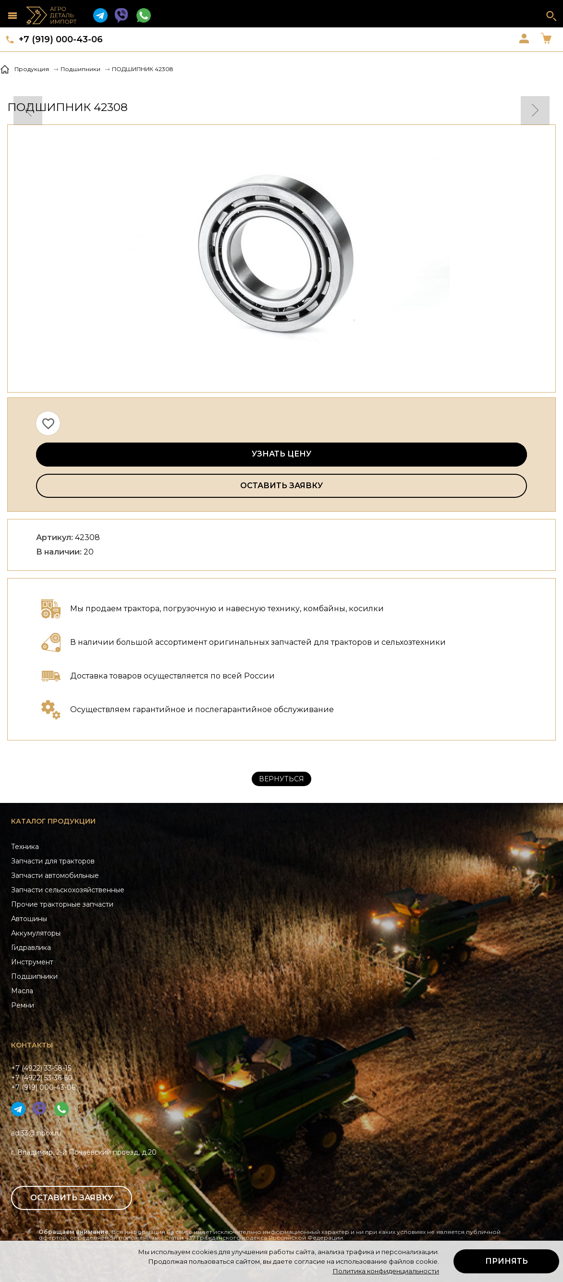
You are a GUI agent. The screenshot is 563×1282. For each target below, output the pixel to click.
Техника (25, 846)
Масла (22, 990)
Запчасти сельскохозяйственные (67, 890)
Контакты (32, 1045)
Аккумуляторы (36, 933)
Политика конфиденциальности (385, 1271)
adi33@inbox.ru (36, 1133)
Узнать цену (281, 453)
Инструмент (32, 962)
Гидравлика (31, 947)
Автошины (29, 918)
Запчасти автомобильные (55, 875)
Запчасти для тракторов (53, 861)
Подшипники (34, 976)
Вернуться (281, 779)
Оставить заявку (281, 485)
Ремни (22, 1005)
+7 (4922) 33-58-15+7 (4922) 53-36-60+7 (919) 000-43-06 (43, 1078)
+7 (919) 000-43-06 (61, 39)
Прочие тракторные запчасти (62, 904)
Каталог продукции (53, 821)
